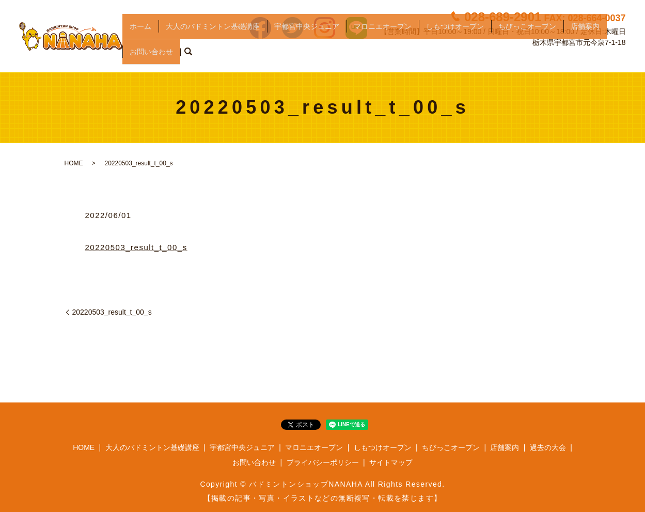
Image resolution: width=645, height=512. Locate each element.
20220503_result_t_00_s (136, 247)
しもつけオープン (455, 39)
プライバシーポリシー (323, 462)
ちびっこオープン (527, 39)
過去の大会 (548, 447)
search (188, 56)
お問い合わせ (151, 56)
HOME (74, 163)
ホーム (140, 39)
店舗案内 (585, 39)
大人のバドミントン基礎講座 (213, 39)
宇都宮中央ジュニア (306, 39)
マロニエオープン (383, 39)
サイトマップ (391, 462)
